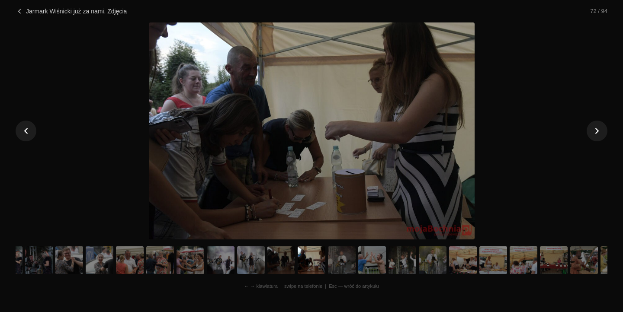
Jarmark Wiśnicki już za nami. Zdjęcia (71, 11)
